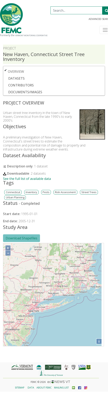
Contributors (21, 85)
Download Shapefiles (21, 238)
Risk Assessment (65, 192)
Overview (16, 71)
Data (31, 387)
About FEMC (44, 387)
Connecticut (13, 192)
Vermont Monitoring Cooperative (31, 35)
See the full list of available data (27, 178)
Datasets (16, 78)
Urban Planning (15, 197)
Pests (46, 192)
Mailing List (61, 387)
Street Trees (88, 192)
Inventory (31, 192)
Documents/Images (25, 92)
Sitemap (19, 387)
